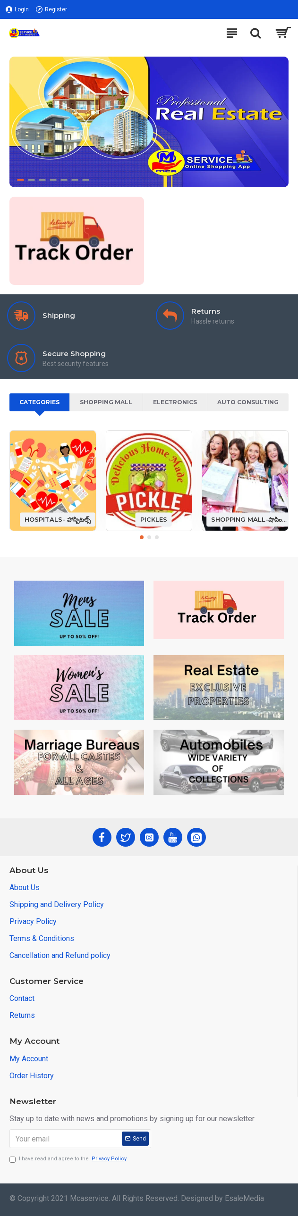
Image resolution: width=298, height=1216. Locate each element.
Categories (39, 402)
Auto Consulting (248, 402)
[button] (142, 537)
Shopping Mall (106, 402)
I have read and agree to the (68, 1159)
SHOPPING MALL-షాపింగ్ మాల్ (250, 519)
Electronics (175, 402)
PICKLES (153, 519)
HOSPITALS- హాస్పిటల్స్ (58, 519)
